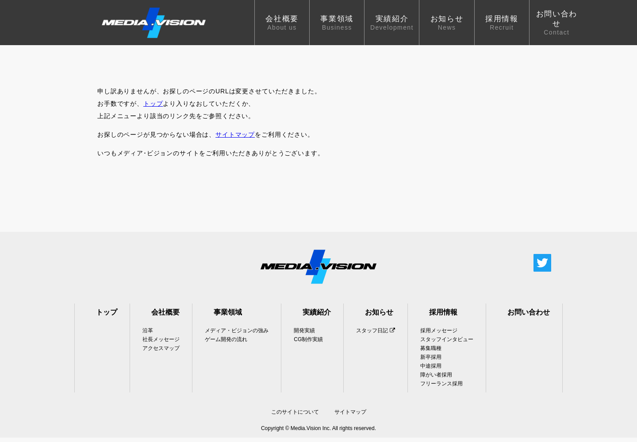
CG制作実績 (308, 344)
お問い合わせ (528, 316)
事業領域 (228, 316)
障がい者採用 (436, 379)
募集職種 (430, 353)
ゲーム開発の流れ (226, 344)
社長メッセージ (161, 344)
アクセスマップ (161, 353)
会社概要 (165, 316)
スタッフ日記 (375, 335)
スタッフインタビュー (446, 344)
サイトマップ (235, 138)
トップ (153, 107)
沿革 (147, 335)
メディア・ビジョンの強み (237, 335)
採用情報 (443, 316)
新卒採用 (430, 361)
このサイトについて (295, 416)
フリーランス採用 (441, 388)
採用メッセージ (438, 335)
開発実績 (304, 335)
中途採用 (430, 370)
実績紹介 (317, 316)
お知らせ (379, 316)
